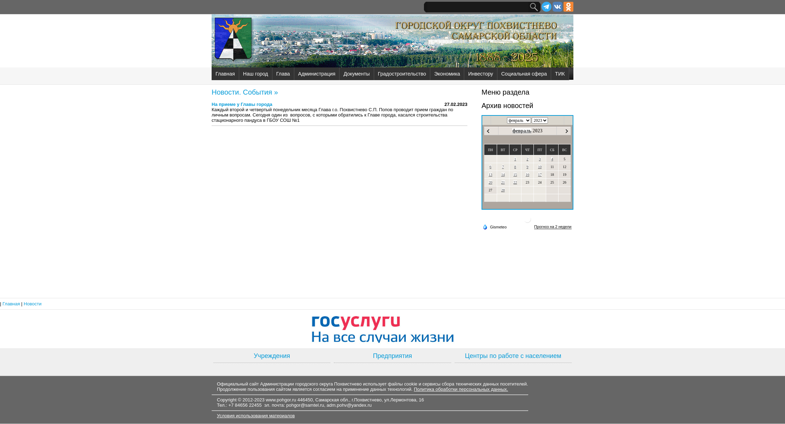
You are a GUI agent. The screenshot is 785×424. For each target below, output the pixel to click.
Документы (356, 74)
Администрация (317, 74)
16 (527, 175)
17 (540, 175)
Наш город (255, 74)
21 (503, 182)
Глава (283, 74)
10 (540, 167)
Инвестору (480, 74)
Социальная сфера (524, 74)
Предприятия (392, 355)
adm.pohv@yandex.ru (349, 405)
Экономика (447, 74)
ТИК (560, 74)
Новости (32, 303)
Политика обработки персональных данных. (461, 389)
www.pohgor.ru (281, 399)
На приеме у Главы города (242, 104)
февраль (521, 130)
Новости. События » (245, 92)
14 (503, 175)
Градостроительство (402, 74)
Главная (225, 74)
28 (503, 190)
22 (515, 182)
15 (515, 175)
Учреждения (272, 355)
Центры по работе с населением (513, 355)
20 (490, 182)
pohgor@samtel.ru (305, 405)
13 (490, 175)
